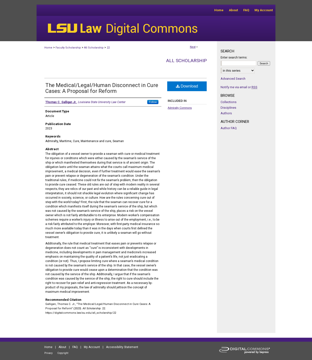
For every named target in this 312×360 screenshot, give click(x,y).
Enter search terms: (234, 57)
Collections (228, 102)
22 (108, 47)
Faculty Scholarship (68, 47)
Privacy (48, 353)
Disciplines (228, 107)
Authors (226, 113)
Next (192, 47)
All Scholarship (94, 47)
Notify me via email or (239, 87)
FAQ (75, 347)
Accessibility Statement (122, 347)
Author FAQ (229, 128)
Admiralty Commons (180, 107)
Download (187, 86)
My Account (92, 347)
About (62, 347)
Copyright (62, 353)
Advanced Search (233, 78)
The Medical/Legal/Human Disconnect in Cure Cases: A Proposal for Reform (101, 88)
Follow (153, 101)
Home (48, 47)
